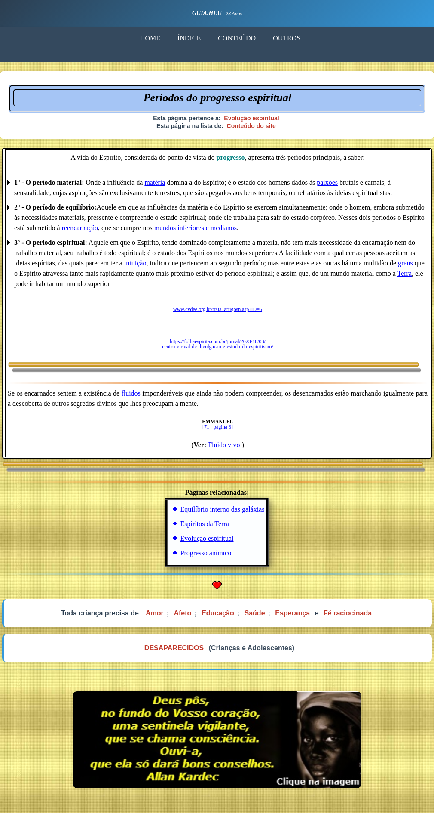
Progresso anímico (206, 553)
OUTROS (286, 38)
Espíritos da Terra (204, 523)
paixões (327, 182)
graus (405, 263)
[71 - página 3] (217, 427)
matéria (154, 182)
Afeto (182, 613)
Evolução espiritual (251, 118)
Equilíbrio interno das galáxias (222, 509)
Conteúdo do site (251, 125)
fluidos (130, 393)
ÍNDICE (189, 38)
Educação (218, 613)
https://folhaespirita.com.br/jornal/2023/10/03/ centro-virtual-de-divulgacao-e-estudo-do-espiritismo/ (217, 344)
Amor (155, 613)
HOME (150, 38)
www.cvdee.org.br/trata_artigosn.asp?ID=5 (217, 309)
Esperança (292, 613)
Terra (404, 273)
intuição (135, 263)
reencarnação (80, 227)
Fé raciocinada (348, 613)
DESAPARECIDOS (174, 648)
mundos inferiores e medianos (195, 227)
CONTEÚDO (237, 38)
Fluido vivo (224, 444)
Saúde (255, 613)
